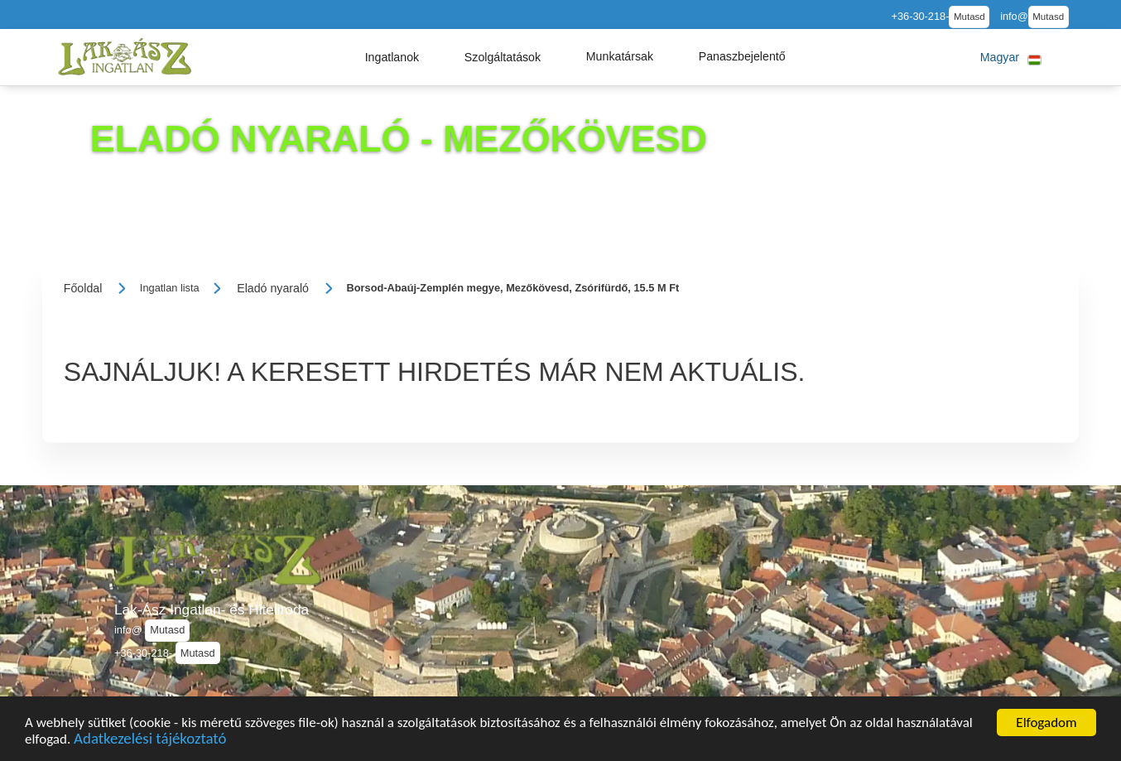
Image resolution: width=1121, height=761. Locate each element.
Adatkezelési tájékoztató (150, 740)
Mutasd (969, 17)
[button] (392, 57)
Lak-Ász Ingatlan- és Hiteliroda (211, 609)
